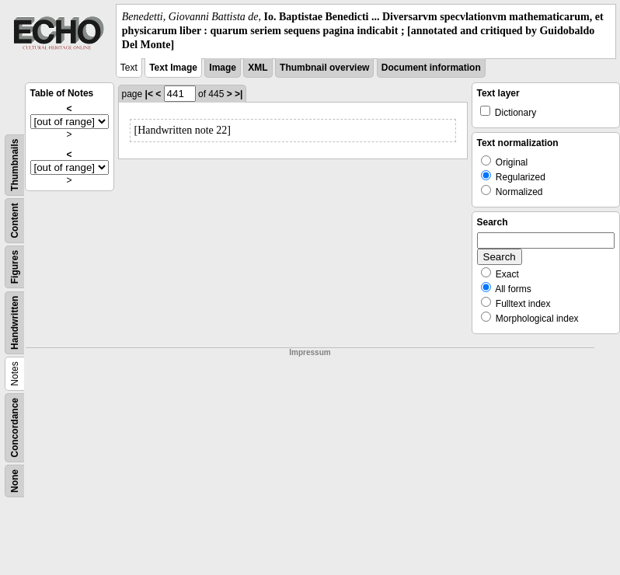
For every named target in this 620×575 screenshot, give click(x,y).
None (14, 481)
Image (222, 67)
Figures (14, 266)
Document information (431, 67)
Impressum (309, 352)
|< (149, 94)
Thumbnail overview (324, 67)
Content (14, 220)
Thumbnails (14, 164)
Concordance (14, 428)
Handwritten (14, 322)
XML (257, 67)
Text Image (173, 67)
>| (238, 94)
